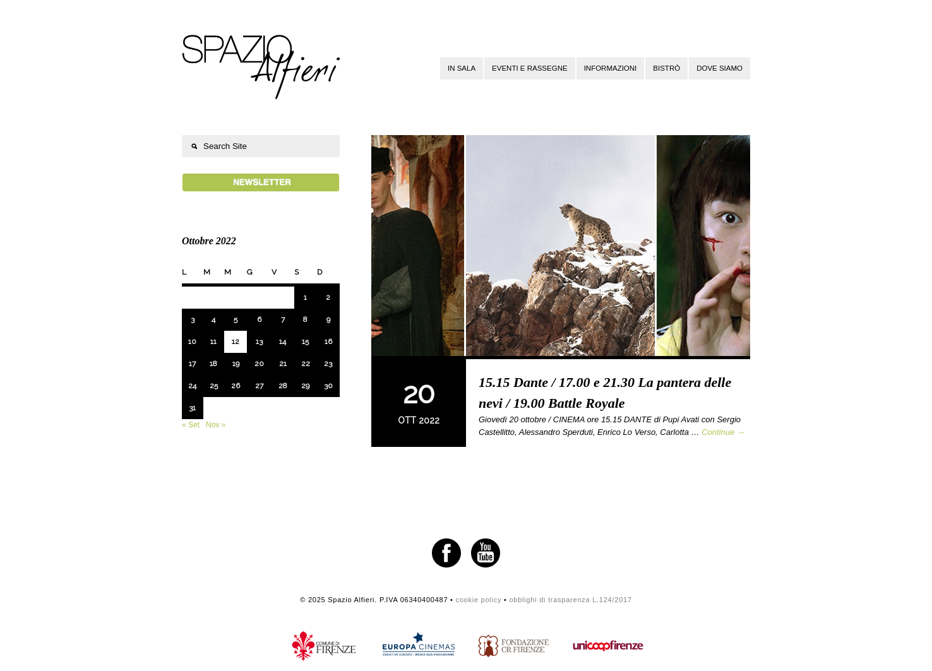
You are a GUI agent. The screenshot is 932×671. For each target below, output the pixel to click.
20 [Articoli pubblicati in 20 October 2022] (259, 363)
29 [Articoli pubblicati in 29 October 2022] (305, 385)
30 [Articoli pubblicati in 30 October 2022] (328, 385)
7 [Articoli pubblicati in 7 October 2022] (283, 319)
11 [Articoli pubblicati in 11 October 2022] (213, 341)
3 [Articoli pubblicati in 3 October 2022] (192, 319)
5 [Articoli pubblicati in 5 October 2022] (235, 319)
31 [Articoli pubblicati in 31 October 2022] (192, 407)
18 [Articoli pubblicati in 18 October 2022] (213, 363)
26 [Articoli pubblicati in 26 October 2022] (235, 385)
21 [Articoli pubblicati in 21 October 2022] (283, 363)
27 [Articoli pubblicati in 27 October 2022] (259, 385)
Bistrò (666, 68)
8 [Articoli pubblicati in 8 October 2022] (305, 319)
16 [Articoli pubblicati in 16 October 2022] (328, 341)
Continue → (723, 432)
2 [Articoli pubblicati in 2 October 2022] (328, 297)
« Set (191, 424)
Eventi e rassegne (530, 68)
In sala (461, 68)
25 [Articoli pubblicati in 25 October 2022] (214, 385)
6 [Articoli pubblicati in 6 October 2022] (259, 319)
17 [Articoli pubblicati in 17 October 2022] (192, 363)
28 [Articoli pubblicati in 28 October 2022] (282, 385)
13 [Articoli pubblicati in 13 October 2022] (259, 341)
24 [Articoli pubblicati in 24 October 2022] (192, 385)
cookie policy (478, 599)
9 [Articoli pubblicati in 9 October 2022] (328, 319)
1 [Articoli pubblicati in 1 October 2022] (305, 297)
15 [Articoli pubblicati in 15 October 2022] (305, 341)
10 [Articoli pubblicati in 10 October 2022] (192, 341)
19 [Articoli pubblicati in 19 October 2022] (235, 363)
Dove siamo (719, 68)
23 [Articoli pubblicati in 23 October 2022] (328, 363)
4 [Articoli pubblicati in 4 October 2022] (213, 319)
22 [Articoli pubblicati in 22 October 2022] (305, 363)
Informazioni (610, 68)
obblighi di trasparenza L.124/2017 (570, 599)
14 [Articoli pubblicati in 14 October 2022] (282, 341)
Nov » (215, 424)
